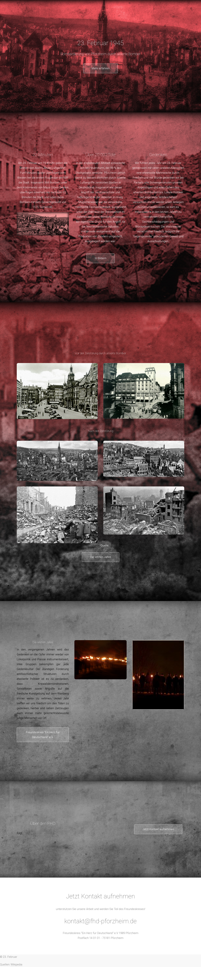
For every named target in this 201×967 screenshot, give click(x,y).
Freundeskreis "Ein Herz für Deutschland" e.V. (43, 735)
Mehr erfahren (100, 68)
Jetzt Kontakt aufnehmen (158, 829)
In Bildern (100, 258)
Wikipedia (16, 964)
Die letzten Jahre (100, 557)
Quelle (104, 545)
